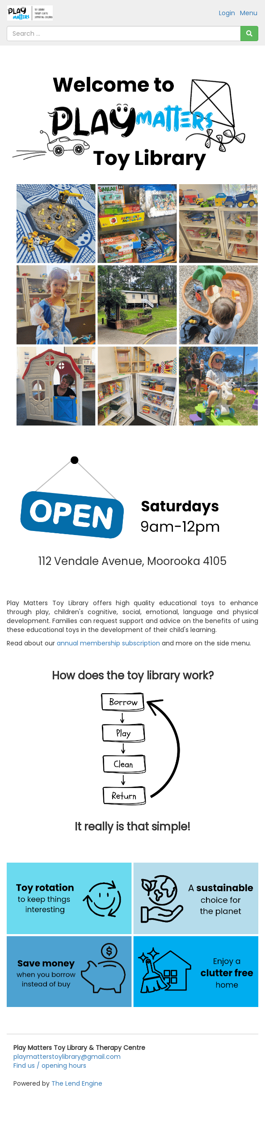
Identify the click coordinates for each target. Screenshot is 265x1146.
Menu (248, 12)
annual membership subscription (108, 643)
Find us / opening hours (49, 1065)
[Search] (249, 33)
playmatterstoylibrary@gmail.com (67, 1056)
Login (227, 12)
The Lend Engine (76, 1083)
